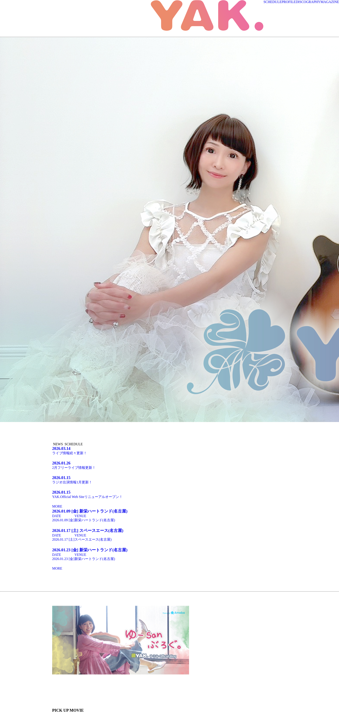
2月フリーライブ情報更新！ (169, 465)
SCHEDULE (272, 2)
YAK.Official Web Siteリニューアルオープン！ (169, 494)
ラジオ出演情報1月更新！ (169, 479)
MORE (57, 506)
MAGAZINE (330, 2)
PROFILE (289, 2)
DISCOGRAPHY (308, 2)
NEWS (58, 444)
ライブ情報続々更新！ (169, 450)
